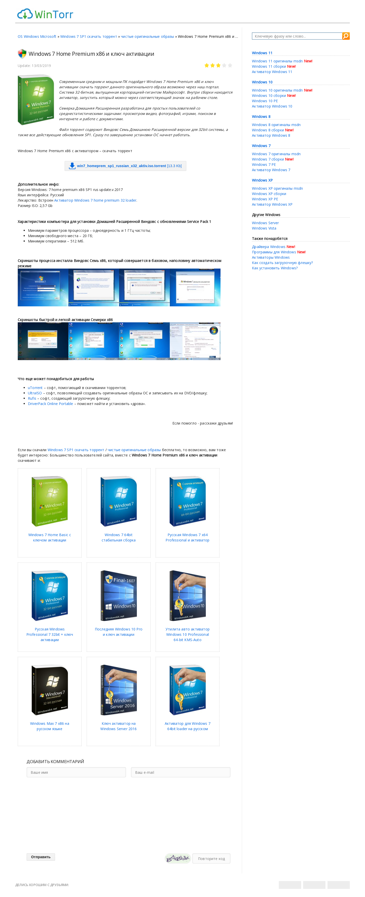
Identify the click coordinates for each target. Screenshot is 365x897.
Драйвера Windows (268, 246)
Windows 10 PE (265, 100)
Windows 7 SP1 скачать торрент (88, 36)
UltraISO (35, 393)
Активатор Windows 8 (271, 135)
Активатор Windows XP (272, 204)
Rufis (32, 398)
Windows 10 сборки (269, 95)
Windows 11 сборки (269, 66)
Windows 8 (261, 116)
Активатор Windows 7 (271, 169)
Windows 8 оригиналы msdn (276, 124)
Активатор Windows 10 (272, 106)
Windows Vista (264, 228)
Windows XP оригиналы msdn (277, 188)
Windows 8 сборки (268, 130)
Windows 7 (261, 145)
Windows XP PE (265, 199)
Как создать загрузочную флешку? (282, 262)
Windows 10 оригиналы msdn (277, 90)
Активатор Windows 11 (272, 71)
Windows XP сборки (269, 193)
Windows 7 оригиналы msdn (276, 153)
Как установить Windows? (275, 268)
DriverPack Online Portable (50, 403)
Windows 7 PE (264, 164)
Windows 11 (262, 52)
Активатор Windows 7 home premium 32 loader (95, 200)
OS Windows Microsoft (37, 36)
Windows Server (265, 222)
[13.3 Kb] (125, 166)
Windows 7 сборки (268, 159)
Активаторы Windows (271, 257)
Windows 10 (262, 82)
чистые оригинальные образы (147, 36)
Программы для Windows (274, 252)
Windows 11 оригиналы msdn (277, 61)
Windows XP (262, 180)
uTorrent (35, 387)
